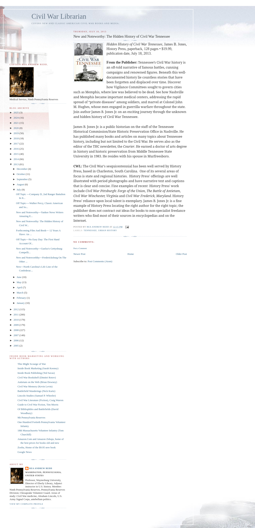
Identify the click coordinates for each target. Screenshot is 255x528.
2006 (16, 340)
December (22, 168)
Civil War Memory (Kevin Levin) (35, 386)
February (22, 297)
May (19, 282)
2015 (16, 153)
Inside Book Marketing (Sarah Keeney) (38, 368)
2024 (16, 117)
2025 (16, 112)
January (21, 302)
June (19, 277)
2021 (16, 122)
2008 (16, 330)
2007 (16, 335)
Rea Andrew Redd (40, 468)
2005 (16, 345)
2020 (16, 128)
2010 (16, 319)
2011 (16, 314)
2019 (16, 133)
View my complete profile (26, 504)
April (20, 287)
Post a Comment (80, 248)
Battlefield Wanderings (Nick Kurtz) (36, 391)
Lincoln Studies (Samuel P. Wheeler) (37, 395)
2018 (16, 138)
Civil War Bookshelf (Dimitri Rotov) (37, 377)
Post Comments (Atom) (100, 261)
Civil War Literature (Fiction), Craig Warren (40, 400)
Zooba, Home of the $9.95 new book (37, 447)
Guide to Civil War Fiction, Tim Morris (38, 404)
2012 (16, 309)
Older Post (181, 253)
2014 (16, 159)
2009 (16, 324)
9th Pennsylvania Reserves (31, 417)
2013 (16, 164)
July (19, 189)
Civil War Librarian (58, 16)
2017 (16, 143)
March (20, 292)
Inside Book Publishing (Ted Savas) (36, 372)
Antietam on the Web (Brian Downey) (37, 382)
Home (131, 253)
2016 (16, 148)
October (21, 174)
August (21, 184)
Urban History (107, 230)
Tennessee (90, 230)
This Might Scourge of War (32, 363)
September (22, 179)
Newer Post (79, 253)
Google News (25, 451)
